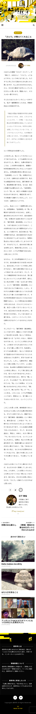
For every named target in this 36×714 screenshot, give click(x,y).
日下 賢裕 (27, 66)
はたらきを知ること (9, 592)
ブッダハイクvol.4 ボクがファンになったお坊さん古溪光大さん (17, 621)
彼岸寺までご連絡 (12, 671)
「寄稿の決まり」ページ (18, 669)
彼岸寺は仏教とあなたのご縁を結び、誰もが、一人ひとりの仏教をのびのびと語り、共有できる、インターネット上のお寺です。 (17, 652)
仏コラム (18, 33)
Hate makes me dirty (11, 564)
